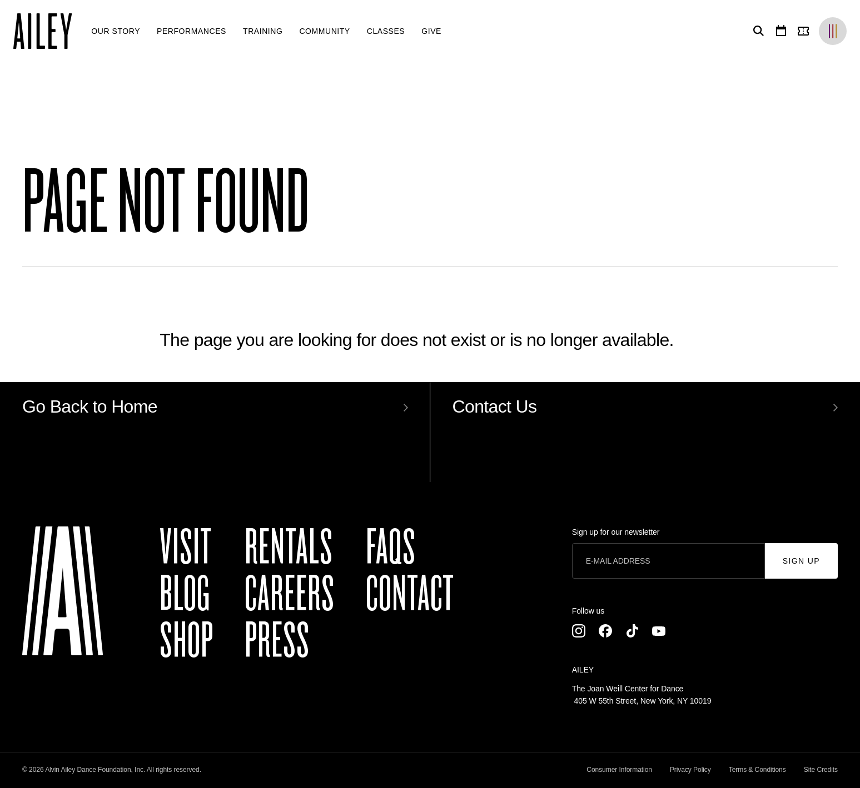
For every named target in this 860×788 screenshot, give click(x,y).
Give (431, 31)
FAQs (391, 547)
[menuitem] (115, 31)
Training (262, 31)
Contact (410, 594)
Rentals (289, 547)
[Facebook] (605, 631)
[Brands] (833, 31)
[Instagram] (578, 631)
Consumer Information (619, 770)
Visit (186, 547)
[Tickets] (805, 31)
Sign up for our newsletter (616, 532)
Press (277, 641)
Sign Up (801, 560)
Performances (191, 31)
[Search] (756, 31)
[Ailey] (48, 31)
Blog (185, 594)
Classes (386, 31)
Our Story (115, 31)
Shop (186, 641)
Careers (290, 594)
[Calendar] (781, 31)
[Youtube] (658, 631)
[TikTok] (632, 631)
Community (324, 31)
